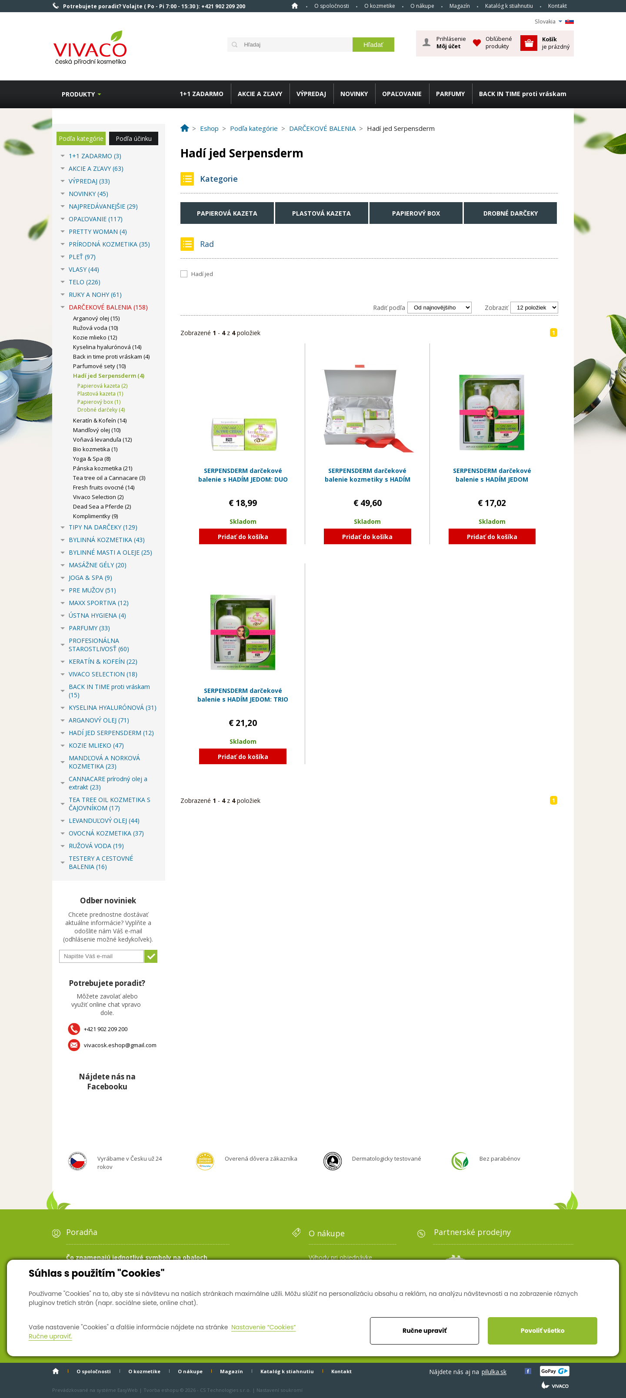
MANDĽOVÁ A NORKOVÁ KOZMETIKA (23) (104, 762)
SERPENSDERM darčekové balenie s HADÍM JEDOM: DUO (243, 474)
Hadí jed (202, 274)
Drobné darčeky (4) (101, 409)
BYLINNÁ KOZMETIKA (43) (107, 540)
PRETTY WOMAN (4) (98, 231)
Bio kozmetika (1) (95, 449)
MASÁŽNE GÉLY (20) (98, 565)
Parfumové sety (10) (99, 366)
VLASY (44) (84, 269)
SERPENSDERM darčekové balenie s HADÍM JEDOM (492, 474)
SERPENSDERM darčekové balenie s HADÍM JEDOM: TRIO (242, 694)
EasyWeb (127, 1390)
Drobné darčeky (510, 213)
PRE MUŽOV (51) (92, 590)
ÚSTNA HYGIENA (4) (97, 615)
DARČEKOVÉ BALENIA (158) (108, 307)
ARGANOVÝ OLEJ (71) (99, 720)
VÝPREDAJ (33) (89, 181)
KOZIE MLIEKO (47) (96, 745)
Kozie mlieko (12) (95, 337)
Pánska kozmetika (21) (102, 468)
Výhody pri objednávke (340, 1257)
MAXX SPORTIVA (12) (99, 603)
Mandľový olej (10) (96, 430)
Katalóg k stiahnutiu (509, 6)
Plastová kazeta (321, 213)
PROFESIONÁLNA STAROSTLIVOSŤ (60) (99, 644)
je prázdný (555, 43)
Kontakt (557, 6)
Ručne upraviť (424, 1330)
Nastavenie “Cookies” (263, 1327)
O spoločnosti (331, 6)
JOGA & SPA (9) (90, 577)
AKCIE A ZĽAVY (260, 94)
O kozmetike (379, 6)
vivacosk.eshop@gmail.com (120, 1045)
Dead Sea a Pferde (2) (102, 506)
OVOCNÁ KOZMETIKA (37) (106, 833)
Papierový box (416, 213)
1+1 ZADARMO (201, 94)
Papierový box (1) (98, 402)
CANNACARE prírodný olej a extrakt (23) (108, 783)
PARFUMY (450, 94)
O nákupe (422, 6)
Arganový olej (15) (96, 318)
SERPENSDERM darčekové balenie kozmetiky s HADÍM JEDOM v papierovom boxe (367, 479)
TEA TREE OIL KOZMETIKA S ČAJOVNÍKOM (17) (109, 804)
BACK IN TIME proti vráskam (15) (109, 690)
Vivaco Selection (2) (98, 497)
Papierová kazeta (227, 213)
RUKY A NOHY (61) (95, 294)
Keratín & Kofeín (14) (100, 420)
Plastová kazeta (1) (100, 393)
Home (294, 6)
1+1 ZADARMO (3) (95, 156)
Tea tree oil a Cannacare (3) (109, 478)
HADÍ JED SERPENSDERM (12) (111, 733)
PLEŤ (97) (82, 257)
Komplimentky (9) (95, 516)
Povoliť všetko (543, 1330)
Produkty (78, 94)
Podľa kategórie (81, 138)
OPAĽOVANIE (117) (96, 219)
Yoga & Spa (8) (91, 459)
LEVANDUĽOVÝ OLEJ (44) (104, 820)
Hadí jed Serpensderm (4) (108, 375)
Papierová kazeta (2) (102, 385)
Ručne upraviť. (50, 1336)
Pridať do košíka (243, 537)
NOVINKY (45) (88, 194)
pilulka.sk (494, 1372)
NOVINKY (354, 94)
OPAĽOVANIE (402, 94)
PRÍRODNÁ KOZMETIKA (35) (109, 244)
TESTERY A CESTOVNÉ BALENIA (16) (101, 862)
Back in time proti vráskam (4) (111, 356)
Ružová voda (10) (95, 328)
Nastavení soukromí (279, 1390)
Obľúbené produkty (499, 42)
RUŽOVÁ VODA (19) (96, 846)
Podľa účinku (134, 138)
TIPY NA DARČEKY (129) (103, 527)
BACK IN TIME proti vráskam (522, 94)
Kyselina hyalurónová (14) (107, 347)
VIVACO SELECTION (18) (103, 674)
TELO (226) (84, 282)
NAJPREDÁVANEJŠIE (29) (103, 206)
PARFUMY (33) (89, 628)
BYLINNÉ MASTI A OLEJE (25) (110, 552)
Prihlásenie (451, 42)
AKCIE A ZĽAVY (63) (96, 168)
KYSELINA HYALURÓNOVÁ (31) (112, 707)
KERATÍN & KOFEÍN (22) (103, 661)
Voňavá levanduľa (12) (102, 439)
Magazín (460, 6)
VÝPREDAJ (311, 94)
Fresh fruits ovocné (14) (103, 487)
